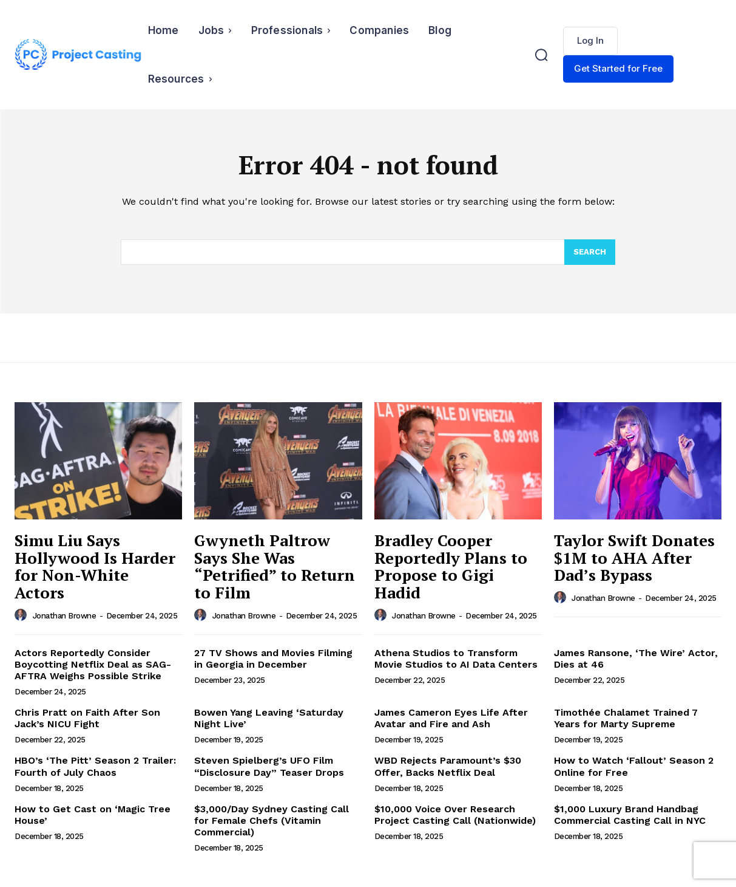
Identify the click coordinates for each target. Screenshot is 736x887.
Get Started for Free (618, 68)
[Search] (589, 252)
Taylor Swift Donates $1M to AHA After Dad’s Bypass (634, 557)
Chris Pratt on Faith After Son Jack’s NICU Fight (87, 718)
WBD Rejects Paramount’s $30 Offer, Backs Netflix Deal (447, 766)
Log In (590, 40)
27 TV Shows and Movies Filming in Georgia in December (273, 658)
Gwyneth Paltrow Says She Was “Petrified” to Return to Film (274, 566)
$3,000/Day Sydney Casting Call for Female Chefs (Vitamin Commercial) (271, 820)
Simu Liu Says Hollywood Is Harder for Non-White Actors (95, 566)
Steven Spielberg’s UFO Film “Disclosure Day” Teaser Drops (269, 766)
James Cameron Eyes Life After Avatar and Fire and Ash (451, 718)
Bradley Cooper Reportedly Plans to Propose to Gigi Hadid (450, 566)
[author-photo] (22, 615)
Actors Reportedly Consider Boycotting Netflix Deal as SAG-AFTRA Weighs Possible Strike (93, 664)
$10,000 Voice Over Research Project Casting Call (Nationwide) (455, 814)
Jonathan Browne (64, 615)
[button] (541, 54)
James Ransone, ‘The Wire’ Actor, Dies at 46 (636, 658)
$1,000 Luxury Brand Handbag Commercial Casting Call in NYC (630, 814)
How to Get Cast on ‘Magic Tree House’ (92, 814)
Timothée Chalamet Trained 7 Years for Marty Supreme (626, 718)
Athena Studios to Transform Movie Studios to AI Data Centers (456, 658)
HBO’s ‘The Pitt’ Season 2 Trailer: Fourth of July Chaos (95, 766)
